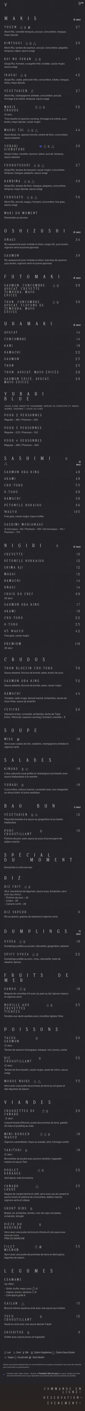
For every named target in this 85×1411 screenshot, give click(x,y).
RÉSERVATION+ (64, 1397)
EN (80, 3)
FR (82, 3)
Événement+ (65, 1403)
